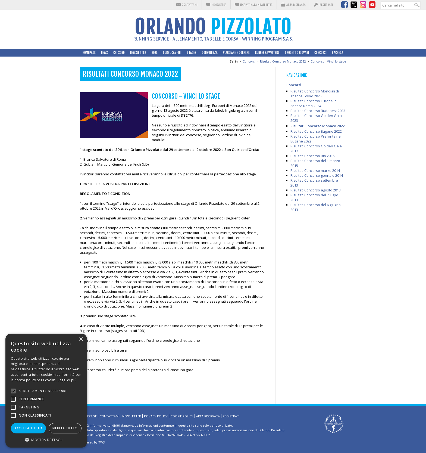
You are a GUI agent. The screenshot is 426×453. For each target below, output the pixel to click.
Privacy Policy (156, 416)
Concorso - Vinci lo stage (328, 61)
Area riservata (296, 4)
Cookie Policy (182, 416)
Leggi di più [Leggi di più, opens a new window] (67, 380)
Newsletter (218, 4)
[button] (46, 439)
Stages (191, 53)
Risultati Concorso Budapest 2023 (317, 110)
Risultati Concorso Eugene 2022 (316, 131)
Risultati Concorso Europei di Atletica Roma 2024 (313, 103)
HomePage (89, 53)
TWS (101, 442)
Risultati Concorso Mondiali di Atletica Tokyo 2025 (314, 93)
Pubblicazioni (172, 53)
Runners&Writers (267, 53)
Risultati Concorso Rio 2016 (312, 155)
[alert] (46, 391)
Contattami (190, 4)
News (104, 53)
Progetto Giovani (297, 53)
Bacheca (337, 53)
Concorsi (320, 53)
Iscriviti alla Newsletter (256, 4)
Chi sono (119, 53)
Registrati (326, 4)
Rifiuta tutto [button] (65, 428)
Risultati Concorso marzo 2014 (315, 170)
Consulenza (210, 53)
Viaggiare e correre (236, 53)
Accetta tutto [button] (28, 428)
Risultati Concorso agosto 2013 (315, 190)
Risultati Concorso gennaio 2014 (316, 175)
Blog (155, 53)
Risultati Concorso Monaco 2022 (283, 61)
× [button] (81, 339)
